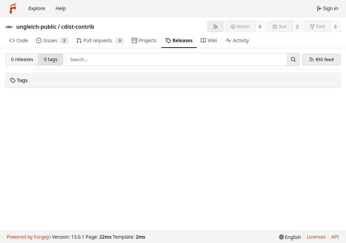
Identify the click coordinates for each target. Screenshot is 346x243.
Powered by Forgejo (29, 237)
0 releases (22, 59)
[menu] (290, 237)
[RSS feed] (215, 26)
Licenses (316, 237)
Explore (36, 8)
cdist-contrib (77, 26)
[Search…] (293, 59)
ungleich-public (36, 26)
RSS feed (325, 59)
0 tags (50, 59)
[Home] (12, 8)
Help (60, 8)
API (335, 237)
